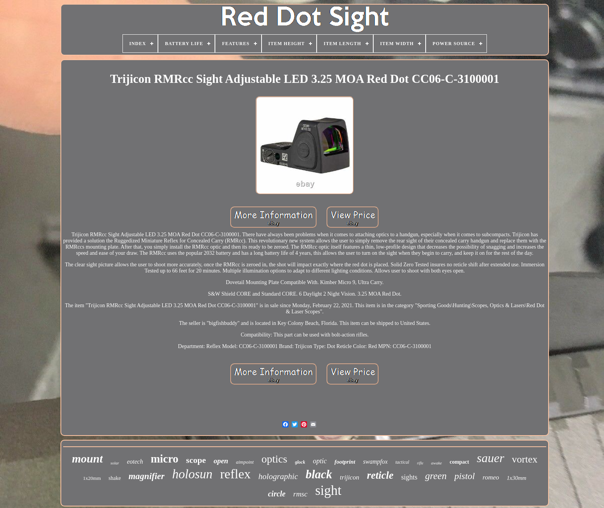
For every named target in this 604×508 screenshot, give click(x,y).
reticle (380, 475)
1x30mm (517, 478)
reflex (235, 474)
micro (164, 458)
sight (328, 490)
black (318, 474)
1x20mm (92, 478)
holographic (278, 476)
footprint (344, 462)
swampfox (375, 461)
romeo (491, 477)
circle (277, 493)
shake (115, 478)
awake (436, 463)
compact (459, 462)
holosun (192, 474)
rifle (420, 463)
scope (196, 460)
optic (320, 461)
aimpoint (244, 462)
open (220, 461)
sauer (490, 458)
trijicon (349, 477)
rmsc (300, 494)
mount (87, 458)
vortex (524, 459)
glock (300, 462)
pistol (464, 476)
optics (274, 459)
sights (409, 477)
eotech (135, 461)
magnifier (146, 476)
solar (115, 463)
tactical (402, 462)
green (435, 476)
